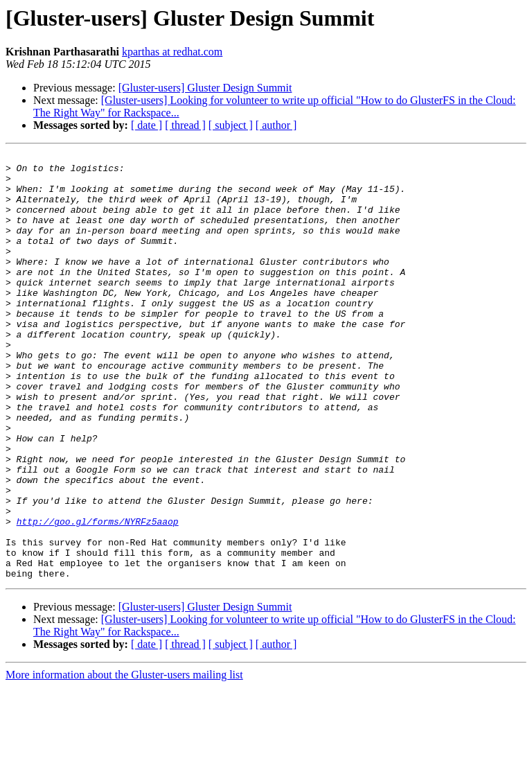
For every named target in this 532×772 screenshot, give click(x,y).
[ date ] (146, 125)
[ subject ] (231, 125)
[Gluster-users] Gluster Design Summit (205, 88)
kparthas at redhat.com (172, 52)
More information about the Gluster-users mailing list (124, 760)
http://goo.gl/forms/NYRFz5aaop (98, 596)
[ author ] (276, 125)
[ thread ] (185, 125)
